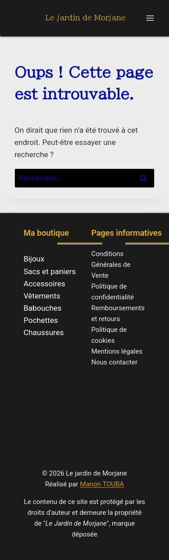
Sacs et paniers (49, 271)
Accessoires (44, 283)
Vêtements (41, 295)
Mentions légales (117, 351)
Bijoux (33, 258)
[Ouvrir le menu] (150, 18)
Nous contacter (114, 362)
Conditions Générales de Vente (111, 265)
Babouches (42, 308)
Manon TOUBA (102, 484)
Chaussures (43, 332)
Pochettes (40, 320)
